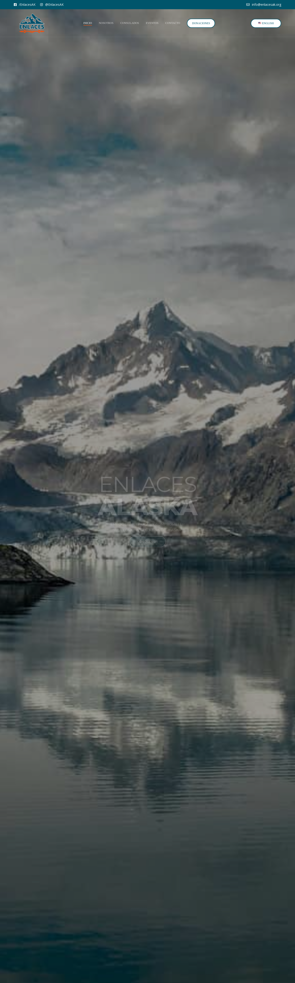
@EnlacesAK (52, 4)
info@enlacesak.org (263, 4)
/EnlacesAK (24, 4)
